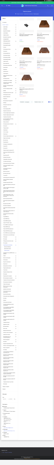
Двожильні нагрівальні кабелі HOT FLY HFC (9, 379)
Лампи (4, 255)
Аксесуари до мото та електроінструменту (7, 337)
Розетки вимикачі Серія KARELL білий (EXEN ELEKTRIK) (8, 308)
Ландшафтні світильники (7, 159)
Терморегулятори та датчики (8, 381)
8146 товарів (39, 2)
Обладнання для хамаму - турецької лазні (7, 83)
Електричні (5, 51)
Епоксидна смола (6, 78)
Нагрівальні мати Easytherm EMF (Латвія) (8, 317)
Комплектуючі (5, 71)
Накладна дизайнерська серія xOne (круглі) (8, 305)
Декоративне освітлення (7, 265)
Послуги (4, 47)
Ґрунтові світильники (6, 294)
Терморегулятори (6, 322)
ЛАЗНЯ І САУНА (6, 35)
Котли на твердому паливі (7, 88)
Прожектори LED (6, 155)
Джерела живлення (6, 96)
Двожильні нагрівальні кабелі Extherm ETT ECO (8, 361)
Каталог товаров (5, 24)
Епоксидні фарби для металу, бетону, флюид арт (8, 119)
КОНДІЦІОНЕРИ (6, 39)
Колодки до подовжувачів (7, 144)
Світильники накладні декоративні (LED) (9, 208)
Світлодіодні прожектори (7, 65)
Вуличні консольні (6, 171)
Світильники (5, 67)
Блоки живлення (6, 63)
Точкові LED (5, 175)
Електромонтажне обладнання (8, 296)
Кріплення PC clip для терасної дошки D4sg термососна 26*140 (26, 35)
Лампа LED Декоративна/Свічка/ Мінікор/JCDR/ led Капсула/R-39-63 (9, 191)
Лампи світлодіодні (6, 284)
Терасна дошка (6, 250)
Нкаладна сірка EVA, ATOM (7, 182)
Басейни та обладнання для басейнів (8, 86)
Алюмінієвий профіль (7, 45)
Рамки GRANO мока (6, 226)
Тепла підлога (5, 73)
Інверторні (5, 106)
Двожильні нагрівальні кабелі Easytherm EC (8, 370)
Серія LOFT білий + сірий (7, 222)
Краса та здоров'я (6, 347)
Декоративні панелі (7, 248)
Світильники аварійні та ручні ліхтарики (8, 166)
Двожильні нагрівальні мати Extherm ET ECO (8, 355)
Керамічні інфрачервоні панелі (8, 114)
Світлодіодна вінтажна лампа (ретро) (8, 214)
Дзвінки (4, 300)
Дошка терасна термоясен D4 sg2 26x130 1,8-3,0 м (25, 62)
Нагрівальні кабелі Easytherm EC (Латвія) (8, 320)
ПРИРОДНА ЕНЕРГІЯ (6, 41)
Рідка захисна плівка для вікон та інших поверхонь (9, 211)
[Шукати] (2, 5)
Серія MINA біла (6, 216)
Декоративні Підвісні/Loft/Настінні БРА (9, 185)
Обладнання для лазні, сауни (8, 92)
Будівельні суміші (6, 324)
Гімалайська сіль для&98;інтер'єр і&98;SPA (9, 253)
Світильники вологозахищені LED (9, 177)
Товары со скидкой (6, 386)
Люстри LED (5, 148)
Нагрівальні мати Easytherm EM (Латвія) (8, 314)
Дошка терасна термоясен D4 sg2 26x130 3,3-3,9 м (43, 35)
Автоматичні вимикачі (7, 205)
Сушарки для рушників (7, 116)
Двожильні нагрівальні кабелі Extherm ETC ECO (8, 358)
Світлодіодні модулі (6, 55)
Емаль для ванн (6, 121)
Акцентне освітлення (7, 261)
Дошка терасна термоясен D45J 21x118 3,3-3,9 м (44, 62)
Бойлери (4, 102)
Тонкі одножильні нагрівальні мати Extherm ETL (8, 352)
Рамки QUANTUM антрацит (8, 230)
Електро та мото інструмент (8, 332)
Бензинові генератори (7, 37)
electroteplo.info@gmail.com (8, 427)
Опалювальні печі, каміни (7, 80)
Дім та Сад (5, 328)
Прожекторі (5, 263)
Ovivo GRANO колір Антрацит (8, 224)
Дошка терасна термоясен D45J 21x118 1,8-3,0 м (26, 89)
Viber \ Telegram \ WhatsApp (7, 452)
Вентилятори (5, 140)
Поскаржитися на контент (28, 458)
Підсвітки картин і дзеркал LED (8, 150)
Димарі (4, 90)
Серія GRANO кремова (7, 220)
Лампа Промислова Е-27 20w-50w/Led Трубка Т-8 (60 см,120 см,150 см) (8, 195)
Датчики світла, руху (6, 173)
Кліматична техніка (6, 334)
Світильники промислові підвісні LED (8, 201)
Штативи (4, 298)
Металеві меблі (6, 326)
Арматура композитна (7, 330)
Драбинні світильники (7, 289)
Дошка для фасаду (7, 246)
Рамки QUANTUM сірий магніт (8, 228)
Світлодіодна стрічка (6, 49)
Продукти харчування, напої (8, 343)
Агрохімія (5, 341)
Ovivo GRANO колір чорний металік (9, 232)
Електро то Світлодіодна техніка (8, 345)
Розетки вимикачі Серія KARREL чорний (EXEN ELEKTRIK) (8, 311)
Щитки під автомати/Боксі (7, 198)
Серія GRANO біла (6, 218)
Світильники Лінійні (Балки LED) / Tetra (8, 153)
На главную (4, 22)
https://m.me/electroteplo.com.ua (9, 430)
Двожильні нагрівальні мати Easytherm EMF (8, 364)
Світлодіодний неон (6, 43)
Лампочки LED (5, 61)
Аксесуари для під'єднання (8, 100)
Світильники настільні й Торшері (8, 163)
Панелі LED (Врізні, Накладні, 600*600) (8, 180)
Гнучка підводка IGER (6, 108)
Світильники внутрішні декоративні (7, 292)
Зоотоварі (5, 349)
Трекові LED (5, 146)
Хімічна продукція (6, 339)
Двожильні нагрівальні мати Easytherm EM (8, 367)
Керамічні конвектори (7, 110)
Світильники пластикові (7, 302)
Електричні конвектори (7, 104)
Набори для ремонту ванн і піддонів (7, 76)
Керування (5, 69)
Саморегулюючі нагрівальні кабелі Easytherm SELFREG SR (9, 373)
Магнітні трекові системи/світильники (7, 287)
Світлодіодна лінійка (6, 57)
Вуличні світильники (6, 257)
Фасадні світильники (6, 157)
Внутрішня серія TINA (7, 203)
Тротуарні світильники (7, 161)
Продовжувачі (5, 142)
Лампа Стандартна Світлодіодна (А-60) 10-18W (8, 188)
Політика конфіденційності (36, 458)
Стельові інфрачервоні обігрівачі (8, 112)
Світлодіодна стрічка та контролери (7, 169)
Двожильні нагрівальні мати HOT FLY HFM (9, 376)
